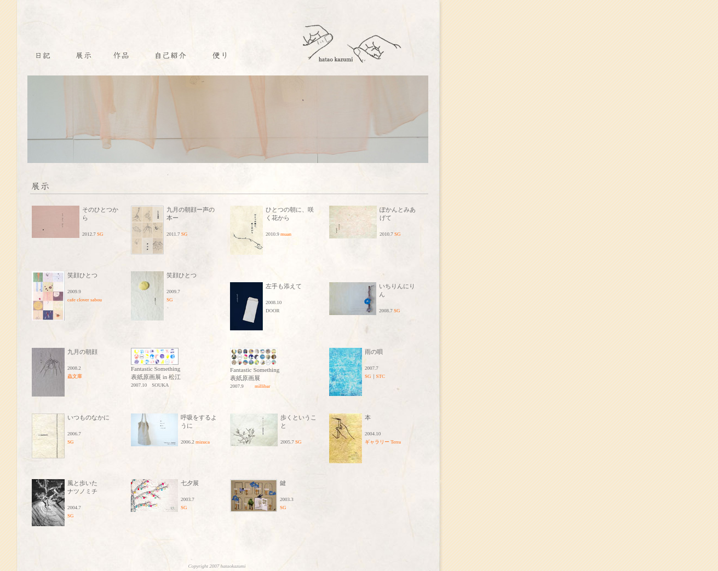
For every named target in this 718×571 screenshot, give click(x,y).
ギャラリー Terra (383, 442)
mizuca (203, 442)
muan (285, 234)
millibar (263, 386)
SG (100, 234)
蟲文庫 (74, 376)
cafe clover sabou (84, 299)
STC (381, 376)
